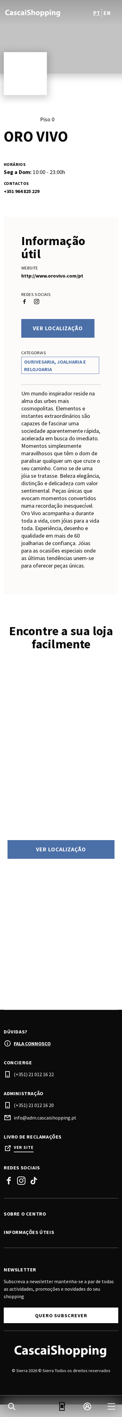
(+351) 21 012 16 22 (34, 1074)
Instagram (21, 1181)
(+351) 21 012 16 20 (34, 1105)
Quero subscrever (61, 1315)
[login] (87, 1406)
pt (96, 13)
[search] (11, 1406)
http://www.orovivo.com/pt (52, 276)
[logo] (33, 13)
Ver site (23, 1147)
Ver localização (58, 328)
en (107, 13)
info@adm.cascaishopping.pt (45, 1118)
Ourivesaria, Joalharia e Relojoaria (55, 365)
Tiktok (34, 1181)
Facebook (9, 1181)
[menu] (111, 1406)
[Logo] (61, 1350)
